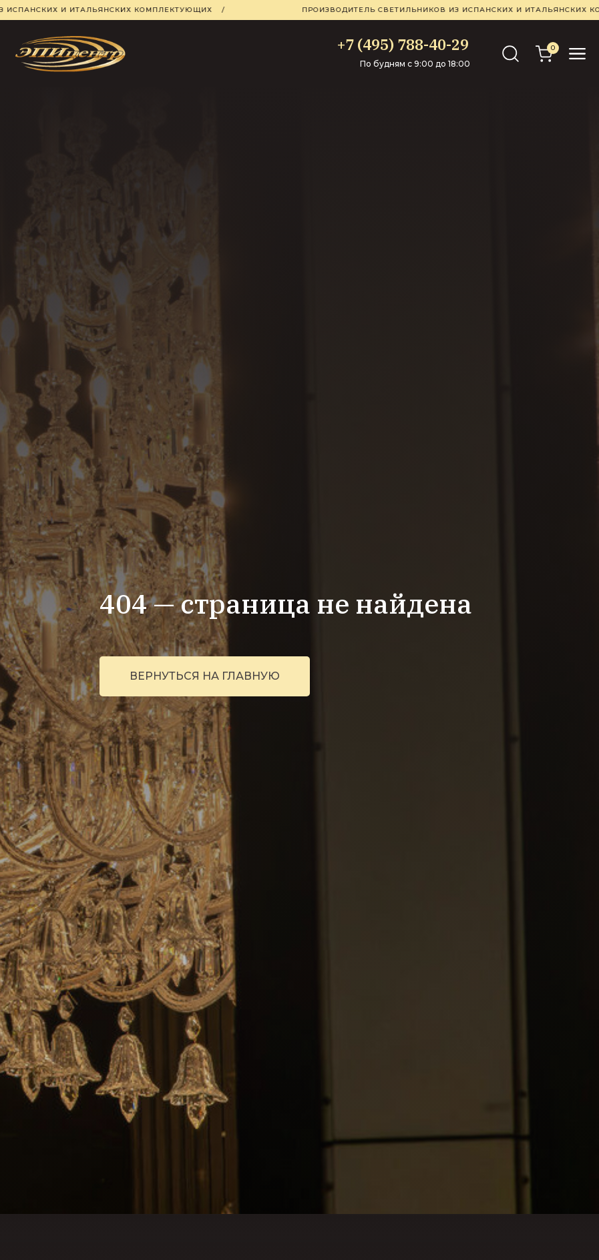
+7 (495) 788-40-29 (403, 44)
